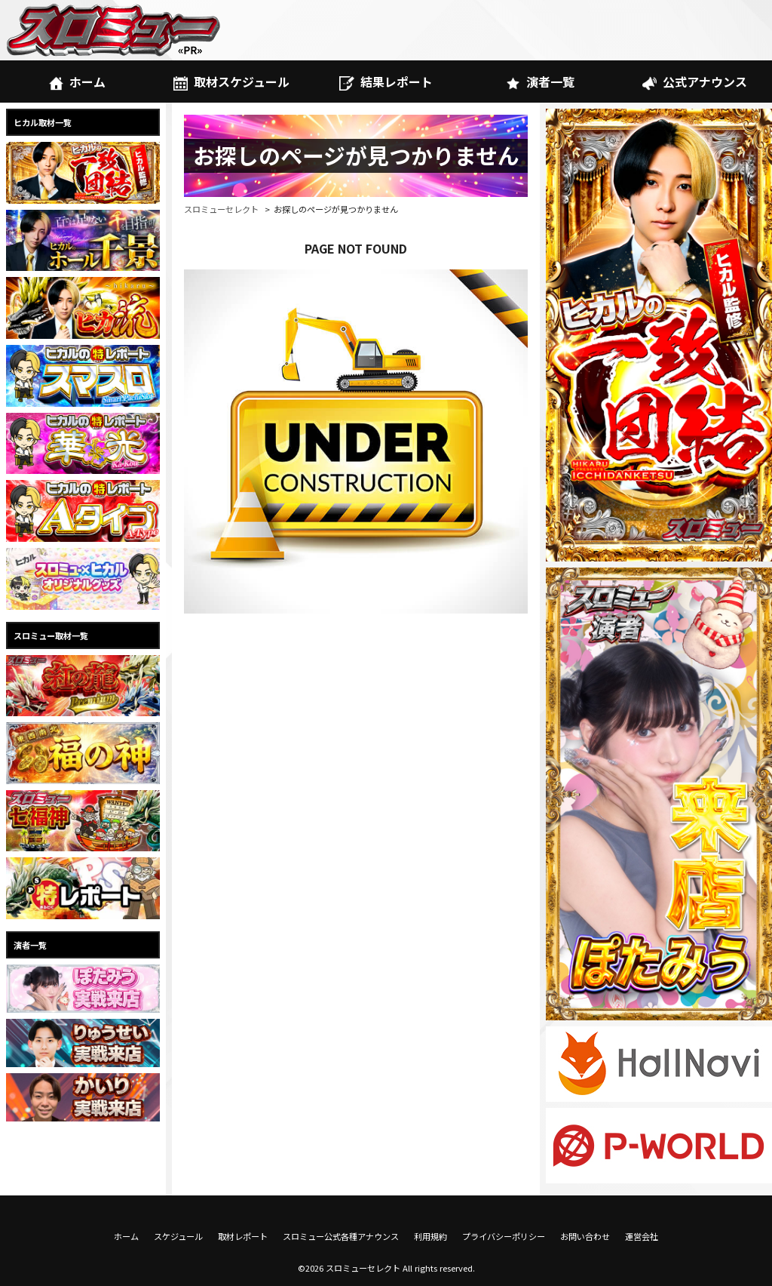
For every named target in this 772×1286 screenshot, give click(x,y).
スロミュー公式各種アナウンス (341, 1236)
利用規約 (430, 1236)
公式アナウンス (694, 81)
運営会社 (641, 1236)
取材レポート (243, 1236)
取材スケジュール (231, 81)
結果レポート (385, 81)
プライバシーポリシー (503, 1236)
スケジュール (178, 1236)
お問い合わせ (585, 1236)
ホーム (77, 81)
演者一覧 (540, 81)
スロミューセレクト (221, 209)
